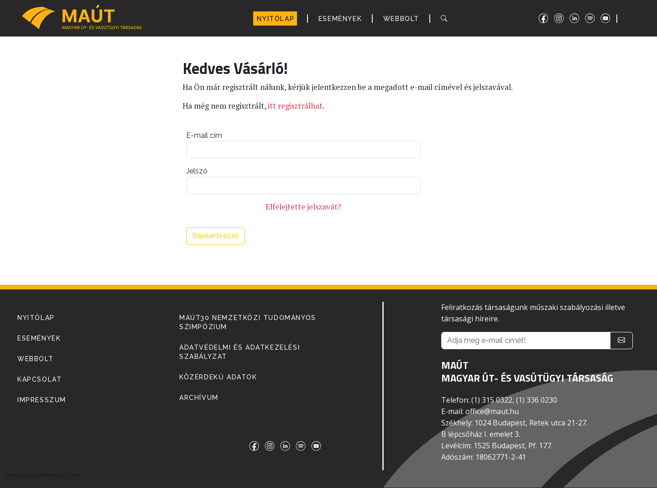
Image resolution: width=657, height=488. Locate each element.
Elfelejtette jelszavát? (303, 207)
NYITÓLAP (275, 18)
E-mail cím (204, 135)
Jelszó (197, 171)
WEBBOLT (401, 18)
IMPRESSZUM (41, 400)
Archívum (199, 397)
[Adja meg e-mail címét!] (525, 340)
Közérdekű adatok (218, 377)
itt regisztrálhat (295, 106)
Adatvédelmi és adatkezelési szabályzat (239, 352)
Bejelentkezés (215, 235)
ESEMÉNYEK (340, 18)
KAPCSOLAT (39, 379)
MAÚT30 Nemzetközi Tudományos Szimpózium (247, 322)
